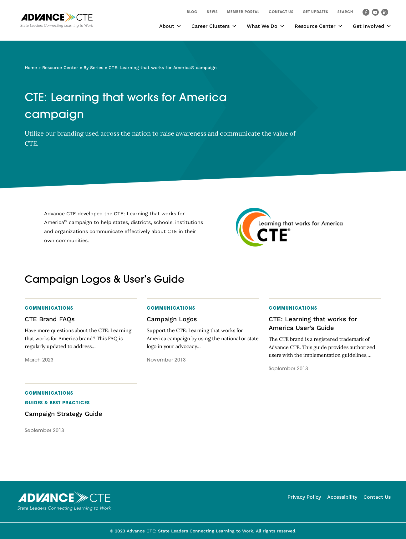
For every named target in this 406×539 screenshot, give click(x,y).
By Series (93, 67)
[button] (345, 13)
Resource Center (60, 67)
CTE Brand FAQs (50, 319)
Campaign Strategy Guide (63, 413)
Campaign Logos (172, 319)
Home (31, 67)
